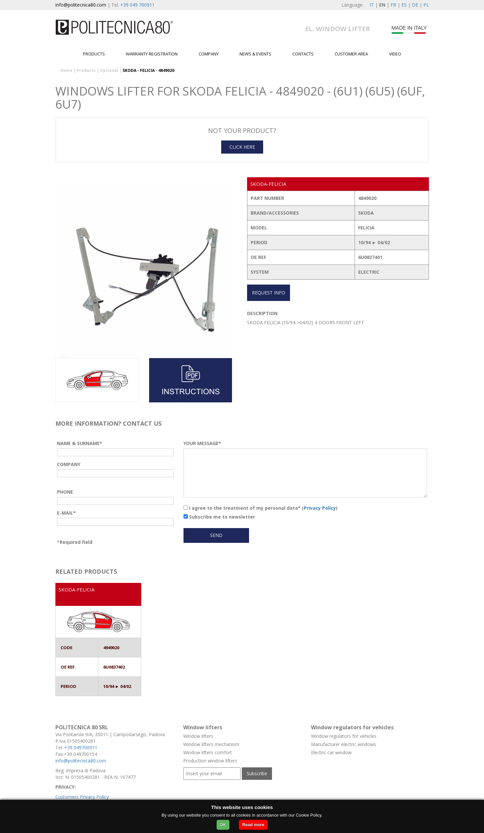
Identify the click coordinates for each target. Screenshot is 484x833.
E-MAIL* (66, 513)
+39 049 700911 (137, 5)
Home (66, 70)
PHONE (65, 492)
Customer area (351, 54)
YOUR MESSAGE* (202, 443)
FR (393, 5)
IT (372, 5)
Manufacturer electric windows (343, 744)
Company (209, 54)
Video (395, 54)
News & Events (255, 54)
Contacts (303, 54)
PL (426, 5)
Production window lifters (210, 761)
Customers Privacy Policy (82, 797)
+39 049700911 (80, 747)
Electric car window (331, 752)
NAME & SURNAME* (79, 443)
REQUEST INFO (268, 292)
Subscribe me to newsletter (219, 517)
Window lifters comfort (207, 752)
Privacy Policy (320, 508)
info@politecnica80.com (80, 5)
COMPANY (68, 464)
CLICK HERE (242, 147)
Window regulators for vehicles (344, 736)
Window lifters (198, 736)
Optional (109, 70)
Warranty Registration (152, 54)
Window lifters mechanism (211, 744)
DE (415, 5)
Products (94, 54)
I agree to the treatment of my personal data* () (261, 508)
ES (404, 5)
